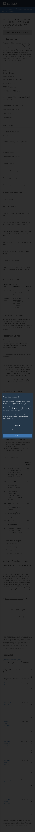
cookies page (8, 419)
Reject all (17, 425)
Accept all (17, 435)
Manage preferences (17, 430)
